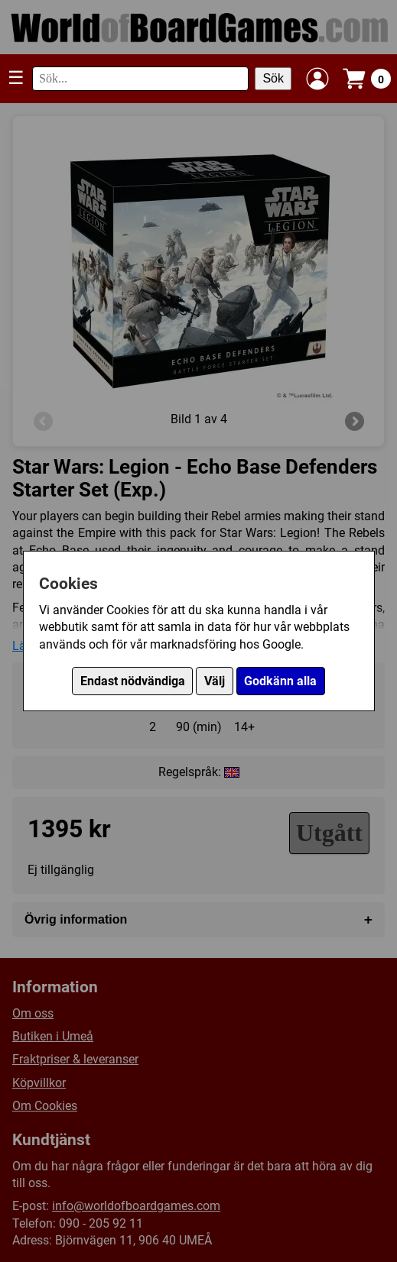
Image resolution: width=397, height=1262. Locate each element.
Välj (214, 681)
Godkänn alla (280, 681)
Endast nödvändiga (132, 681)
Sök (273, 78)
